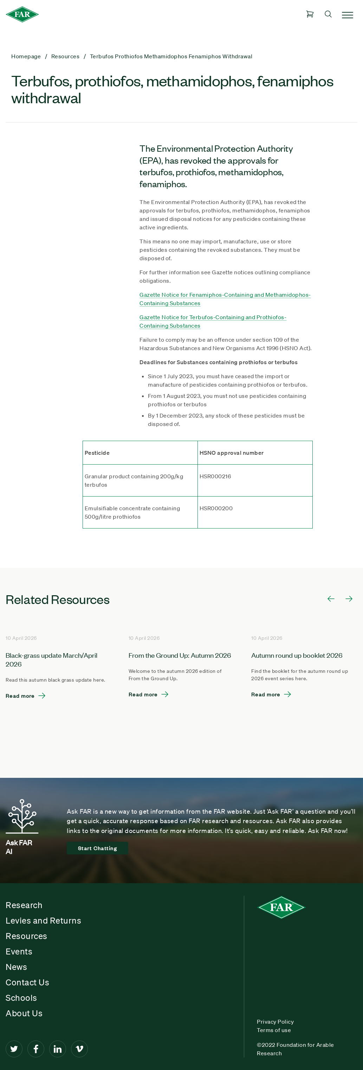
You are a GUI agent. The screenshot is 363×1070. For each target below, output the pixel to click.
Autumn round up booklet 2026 (297, 654)
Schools (21, 998)
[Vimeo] (79, 1049)
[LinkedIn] (57, 1049)
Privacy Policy (275, 1021)
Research (24, 905)
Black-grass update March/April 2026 (51, 659)
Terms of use (274, 1029)
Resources (26, 936)
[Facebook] (35, 1049)
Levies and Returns (43, 920)
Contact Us (27, 982)
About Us (24, 1013)
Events (19, 951)
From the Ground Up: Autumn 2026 (180, 654)
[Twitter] (14, 1049)
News (16, 967)
